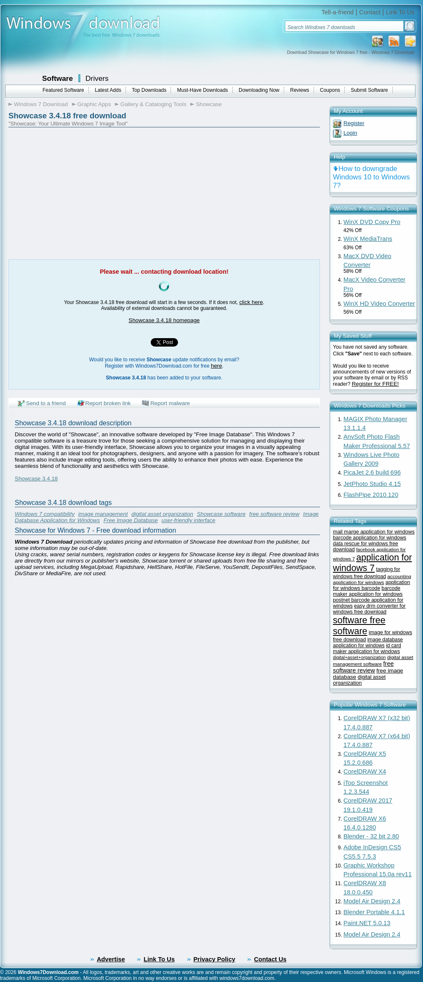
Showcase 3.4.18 (36, 478)
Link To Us (400, 12)
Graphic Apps (94, 104)
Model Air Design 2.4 (371, 901)
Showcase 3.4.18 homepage (164, 320)
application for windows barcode (371, 585)
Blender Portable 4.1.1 (374, 912)
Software (57, 78)
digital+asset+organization (359, 657)
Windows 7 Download (41, 104)
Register (353, 123)
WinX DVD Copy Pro (371, 222)
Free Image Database (131, 520)
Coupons (330, 90)
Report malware (170, 403)
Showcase (209, 104)
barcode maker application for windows (368, 591)
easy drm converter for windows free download (369, 609)
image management (103, 514)
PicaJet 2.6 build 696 (372, 472)
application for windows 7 (372, 562)
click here (251, 302)
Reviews (299, 90)
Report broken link (108, 403)
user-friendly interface (188, 520)
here (216, 366)
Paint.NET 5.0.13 (366, 923)
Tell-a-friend (338, 12)
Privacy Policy (214, 959)
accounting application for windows (372, 579)
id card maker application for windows (367, 648)
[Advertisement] (79, 192)
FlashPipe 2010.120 (370, 494)
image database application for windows (368, 642)
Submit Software (369, 90)
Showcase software (221, 514)
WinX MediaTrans (367, 238)
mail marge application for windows (374, 532)
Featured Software (63, 90)
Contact (369, 12)
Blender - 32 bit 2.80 (371, 836)
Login (350, 133)
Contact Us (270, 959)
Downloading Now (259, 90)
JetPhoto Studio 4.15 (372, 483)
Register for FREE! (375, 384)
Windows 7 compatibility (44, 514)
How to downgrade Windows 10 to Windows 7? (371, 177)
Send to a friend (46, 403)
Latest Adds (108, 90)
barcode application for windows (369, 538)
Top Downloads (149, 90)
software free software (359, 625)
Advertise (111, 959)
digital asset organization (162, 514)
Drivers (97, 78)
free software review (274, 514)
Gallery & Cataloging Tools (153, 104)
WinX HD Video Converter (379, 303)
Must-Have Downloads (202, 90)
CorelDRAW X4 (364, 771)
